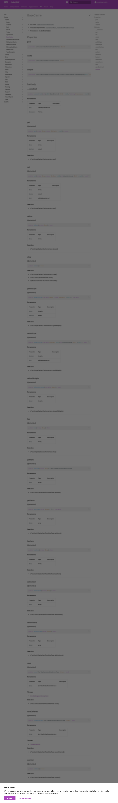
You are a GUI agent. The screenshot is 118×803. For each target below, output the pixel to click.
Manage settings (25, 798)
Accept (9, 798)
